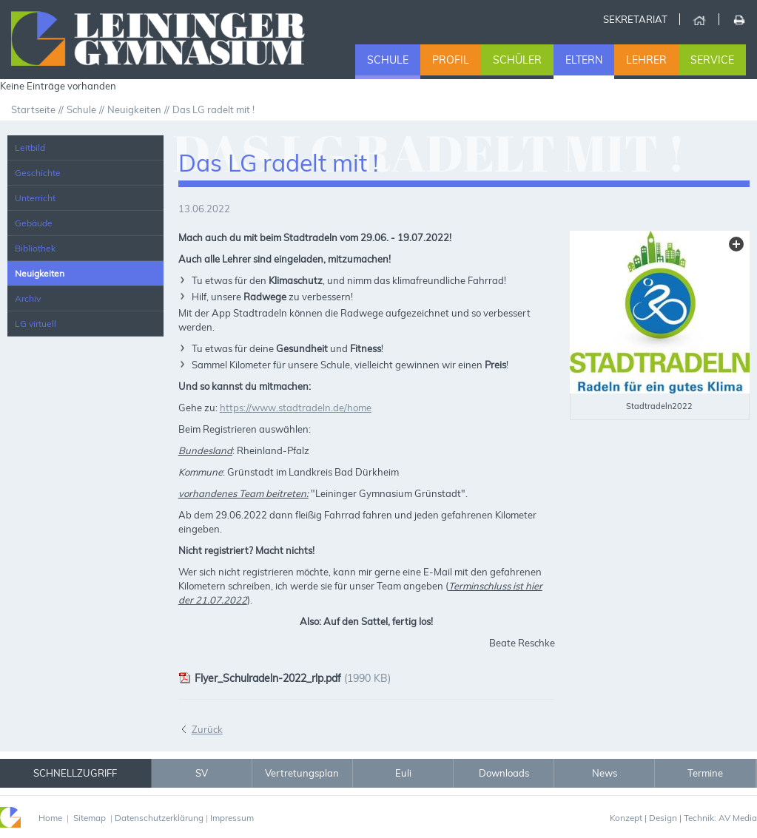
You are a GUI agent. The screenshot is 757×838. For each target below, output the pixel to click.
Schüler (517, 60)
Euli (403, 773)
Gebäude (34, 223)
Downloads (504, 773)
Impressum (232, 817)
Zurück (207, 729)
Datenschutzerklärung (159, 817)
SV (201, 773)
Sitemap (89, 817)
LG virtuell (35, 323)
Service (712, 60)
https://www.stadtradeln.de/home (295, 407)
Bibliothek (35, 248)
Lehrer (646, 60)
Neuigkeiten (39, 273)
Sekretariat (635, 19)
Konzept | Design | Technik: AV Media (683, 817)
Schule (387, 60)
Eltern (583, 60)
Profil (450, 60)
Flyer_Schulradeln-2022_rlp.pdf (259, 678)
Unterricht (35, 197)
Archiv (28, 298)
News (604, 773)
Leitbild (30, 147)
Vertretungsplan (302, 773)
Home (699, 19)
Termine (705, 773)
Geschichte (38, 172)
